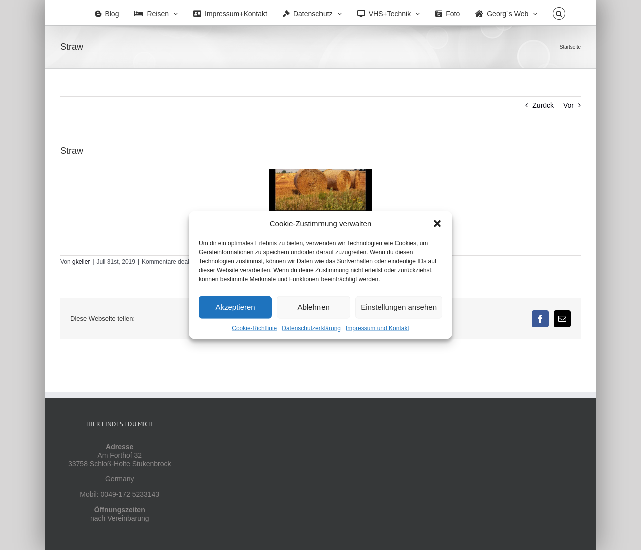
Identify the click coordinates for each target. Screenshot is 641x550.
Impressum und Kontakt (377, 327)
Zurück (543, 105)
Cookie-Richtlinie (254, 327)
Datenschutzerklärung (311, 327)
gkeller (81, 261)
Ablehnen (313, 307)
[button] (437, 223)
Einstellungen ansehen (399, 307)
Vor (568, 105)
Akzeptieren (235, 307)
